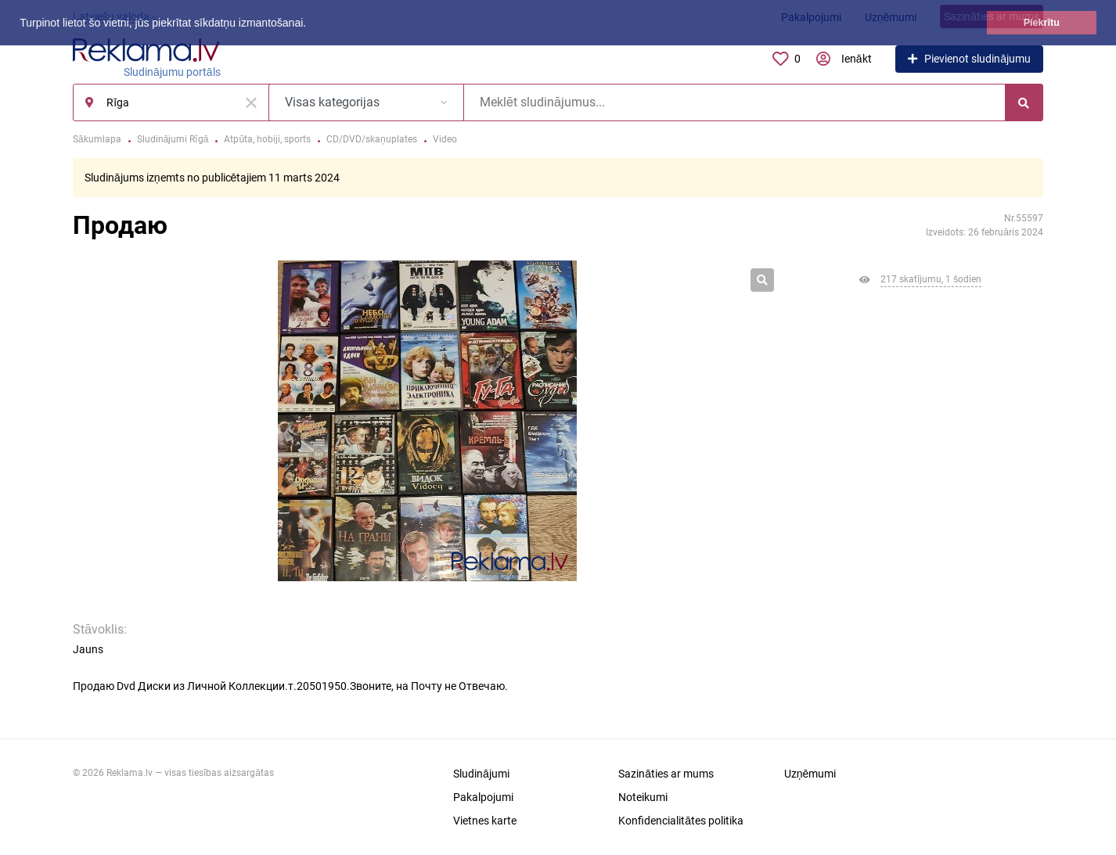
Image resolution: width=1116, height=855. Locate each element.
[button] (311, 24)
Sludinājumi (481, 773)
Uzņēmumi (810, 773)
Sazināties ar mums (666, 773)
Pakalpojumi (483, 797)
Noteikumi (643, 797)
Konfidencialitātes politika (680, 820)
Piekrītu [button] (1042, 22)
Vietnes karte (485, 820)
